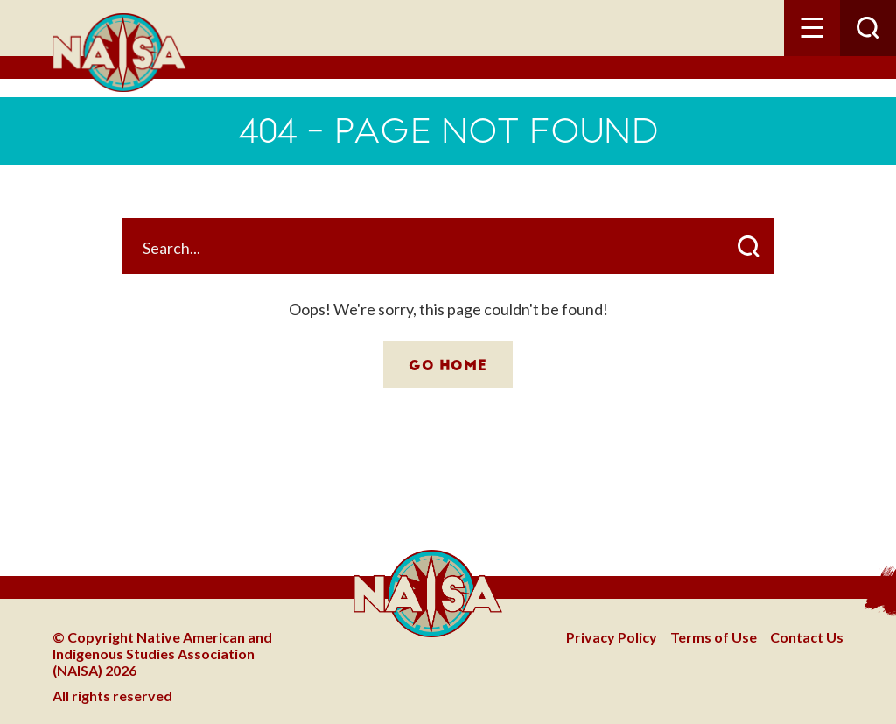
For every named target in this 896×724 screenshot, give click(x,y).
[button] (812, 28)
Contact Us (807, 637)
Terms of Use (713, 637)
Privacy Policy (611, 637)
